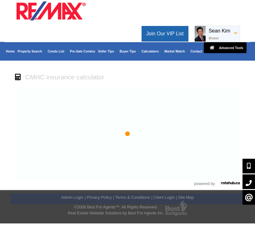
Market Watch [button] (176, 51)
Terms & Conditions (132, 197)
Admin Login (72, 197)
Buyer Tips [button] (129, 51)
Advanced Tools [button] (225, 48)
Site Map (186, 197)
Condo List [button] (57, 51)
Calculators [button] (152, 51)
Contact (196, 51)
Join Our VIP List (165, 33)
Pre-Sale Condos (82, 51)
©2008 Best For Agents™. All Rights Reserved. (116, 207)
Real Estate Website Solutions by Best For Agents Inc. (116, 213)
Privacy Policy (99, 197)
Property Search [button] (31, 51)
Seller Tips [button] (107, 51)
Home (10, 51)
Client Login (164, 197)
